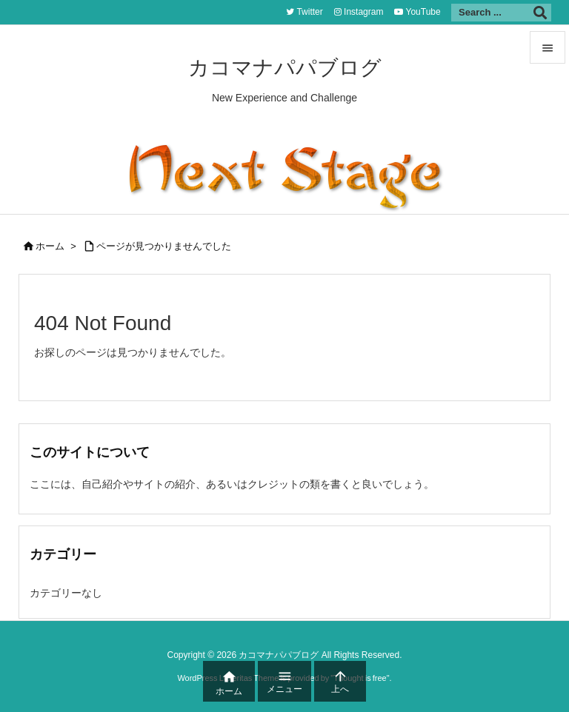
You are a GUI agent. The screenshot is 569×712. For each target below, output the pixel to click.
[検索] (540, 12)
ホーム (50, 246)
